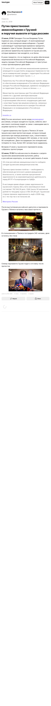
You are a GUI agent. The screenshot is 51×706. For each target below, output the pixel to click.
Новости (5, 19)
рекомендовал (38, 119)
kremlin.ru (7, 115)
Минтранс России (10, 202)
